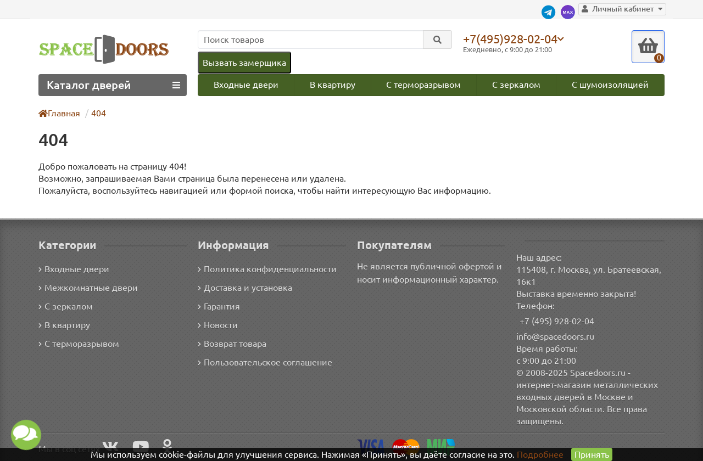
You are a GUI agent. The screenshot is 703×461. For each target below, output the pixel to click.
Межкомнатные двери (88, 288)
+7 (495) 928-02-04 (557, 321)
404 (98, 113)
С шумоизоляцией (610, 84)
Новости (218, 325)
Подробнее (540, 454)
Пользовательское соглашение (265, 363)
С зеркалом (516, 84)
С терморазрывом (423, 84)
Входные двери (246, 84)
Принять (591, 454)
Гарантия (219, 307)
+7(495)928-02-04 (510, 38)
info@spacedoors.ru (555, 336)
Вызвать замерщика (244, 63)
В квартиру (332, 84)
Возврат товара (232, 344)
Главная (59, 113)
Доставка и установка (245, 288)
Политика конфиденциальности (267, 269)
